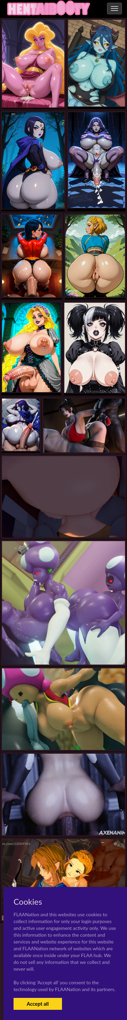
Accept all (38, 1004)
